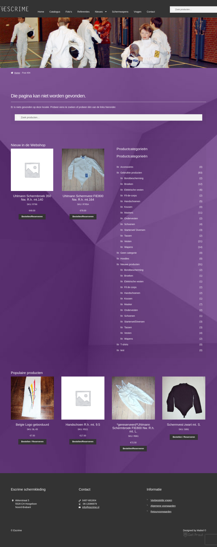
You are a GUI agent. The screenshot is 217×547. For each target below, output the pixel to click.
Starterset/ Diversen (134, 230)
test (122, 350)
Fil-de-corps (130, 195)
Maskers (128, 212)
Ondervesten (131, 218)
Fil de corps (130, 287)
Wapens (128, 247)
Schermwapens (120, 11)
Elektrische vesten (134, 189)
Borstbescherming (133, 178)
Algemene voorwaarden (163, 505)
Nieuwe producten (130, 264)
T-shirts (124, 344)
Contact (151, 11)
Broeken (128, 184)
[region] (108, 42)
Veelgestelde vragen (161, 500)
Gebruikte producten (131, 172)
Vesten (128, 241)
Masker (128, 304)
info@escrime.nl (90, 507)
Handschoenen (132, 201)
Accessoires (126, 167)
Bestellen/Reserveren (32, 216)
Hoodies (124, 258)
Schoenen (129, 224)
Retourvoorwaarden (161, 511)
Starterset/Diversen (134, 321)
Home (41, 11)
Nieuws (99, 11)
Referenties (83, 11)
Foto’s (69, 11)
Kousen (128, 207)
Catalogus (55, 11)
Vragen (137, 11)
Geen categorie (128, 252)
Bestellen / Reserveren (32, 441)
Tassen (128, 235)
